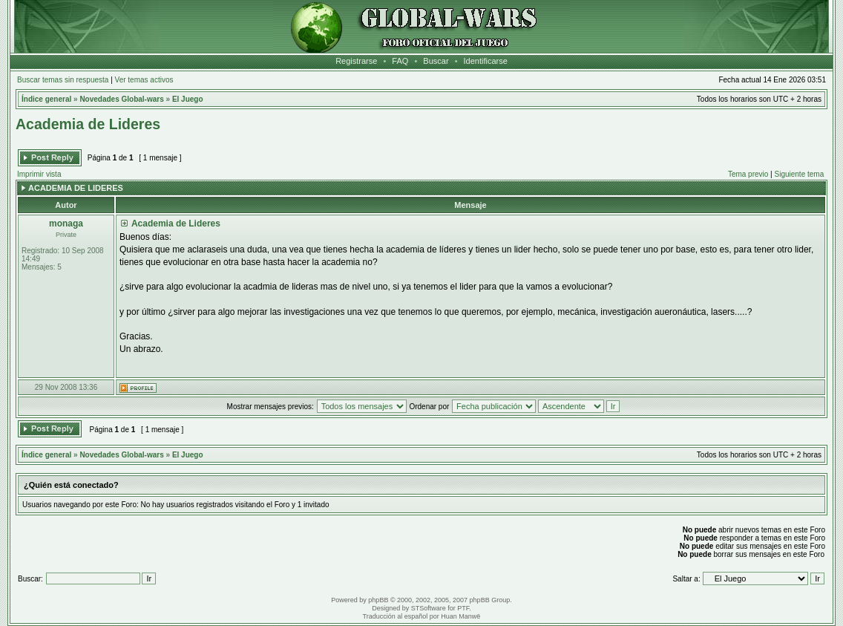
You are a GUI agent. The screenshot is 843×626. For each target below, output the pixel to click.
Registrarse (356, 60)
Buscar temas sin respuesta (62, 80)
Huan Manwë (460, 616)
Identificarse (486, 60)
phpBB (378, 600)
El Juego (187, 99)
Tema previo (748, 174)
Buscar (435, 60)
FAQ (400, 60)
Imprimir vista (39, 174)
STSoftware (428, 608)
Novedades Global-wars (121, 99)
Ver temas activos (144, 80)
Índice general (46, 99)
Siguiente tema (799, 174)
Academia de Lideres (88, 124)
